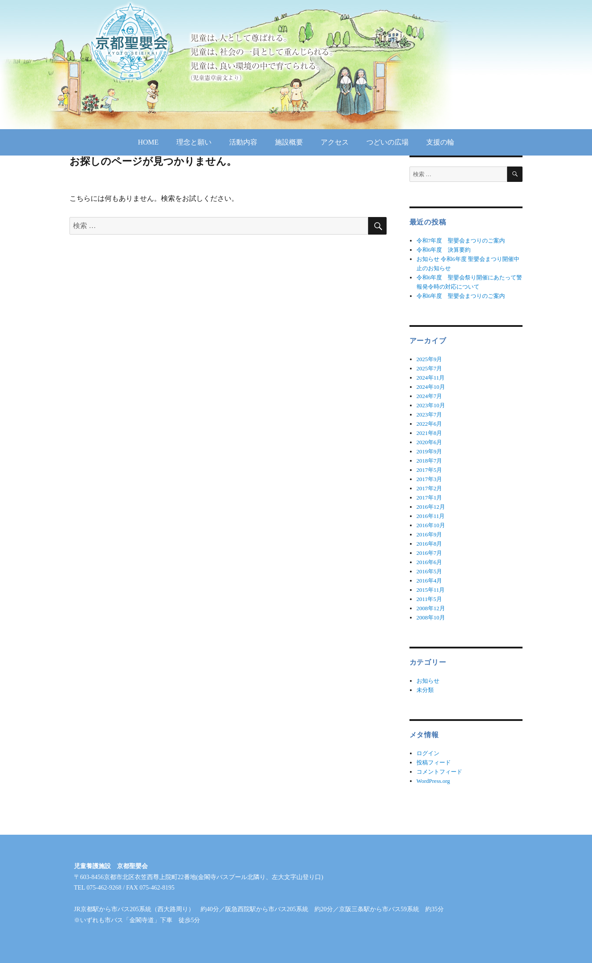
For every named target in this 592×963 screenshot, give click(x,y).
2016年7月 (429, 553)
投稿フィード (434, 762)
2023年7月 (429, 414)
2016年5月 (429, 571)
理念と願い (194, 142)
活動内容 (243, 142)
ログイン (428, 753)
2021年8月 (429, 433)
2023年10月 (431, 405)
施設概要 (289, 142)
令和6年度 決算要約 (444, 249)
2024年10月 (431, 387)
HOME (148, 142)
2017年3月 (429, 479)
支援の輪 (440, 142)
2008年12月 (431, 608)
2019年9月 (429, 451)
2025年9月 (429, 359)
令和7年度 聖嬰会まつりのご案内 (461, 240)
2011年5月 (429, 599)
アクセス (335, 142)
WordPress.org (433, 781)
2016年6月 (429, 562)
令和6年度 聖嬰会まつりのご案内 (461, 296)
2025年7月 (429, 368)
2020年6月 (429, 442)
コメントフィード (439, 771)
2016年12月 (431, 506)
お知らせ (428, 680)
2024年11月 (431, 377)
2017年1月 (429, 497)
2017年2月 (429, 488)
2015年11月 (431, 589)
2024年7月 (429, 396)
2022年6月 (429, 423)
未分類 (425, 690)
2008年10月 (431, 617)
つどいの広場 (387, 142)
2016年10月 (431, 525)
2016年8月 (429, 543)
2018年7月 (429, 460)
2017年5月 (429, 470)
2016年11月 (431, 516)
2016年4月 (429, 580)
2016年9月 (429, 534)
